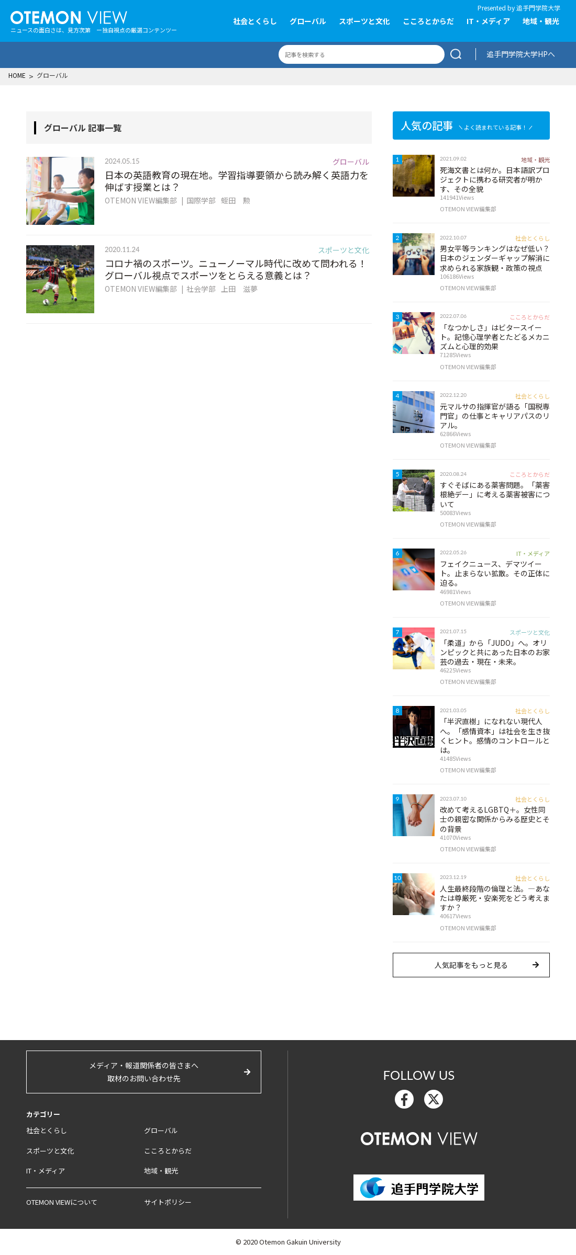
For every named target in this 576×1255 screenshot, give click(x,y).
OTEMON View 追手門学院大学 (68, 16)
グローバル (308, 21)
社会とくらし (255, 21)
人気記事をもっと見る (471, 965)
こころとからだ (428, 21)
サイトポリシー (168, 1202)
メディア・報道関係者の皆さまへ (144, 1072)
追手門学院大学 (538, 7)
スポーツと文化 (364, 21)
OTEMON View (419, 1137)
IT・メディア (488, 21)
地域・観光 (541, 21)
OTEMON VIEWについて (61, 1202)
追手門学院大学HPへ (520, 54)
